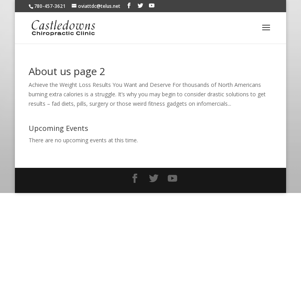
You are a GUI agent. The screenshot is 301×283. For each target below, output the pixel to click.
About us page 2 (67, 71)
